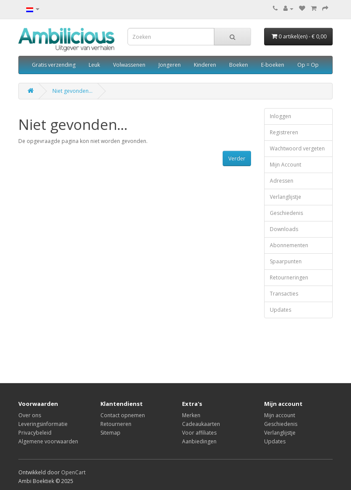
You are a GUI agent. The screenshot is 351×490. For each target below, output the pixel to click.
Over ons (29, 415)
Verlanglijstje (285, 197)
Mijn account (279, 415)
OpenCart (73, 472)
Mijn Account (285, 164)
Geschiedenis (286, 213)
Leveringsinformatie (43, 424)
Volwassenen (129, 64)
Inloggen (280, 116)
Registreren (284, 132)
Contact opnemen (122, 415)
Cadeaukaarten (201, 424)
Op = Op (308, 64)
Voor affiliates (199, 432)
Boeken (238, 64)
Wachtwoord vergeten (297, 148)
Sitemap (110, 432)
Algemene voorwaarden (48, 441)
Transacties (284, 293)
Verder (236, 158)
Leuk (94, 64)
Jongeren (169, 64)
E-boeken (272, 64)
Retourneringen (289, 277)
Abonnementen (289, 245)
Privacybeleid (35, 432)
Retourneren (115, 424)
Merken (191, 415)
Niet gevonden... (72, 91)
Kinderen (205, 64)
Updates (280, 309)
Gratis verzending (54, 64)
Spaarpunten (286, 261)
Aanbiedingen (199, 441)
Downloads (284, 229)
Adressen (281, 180)
